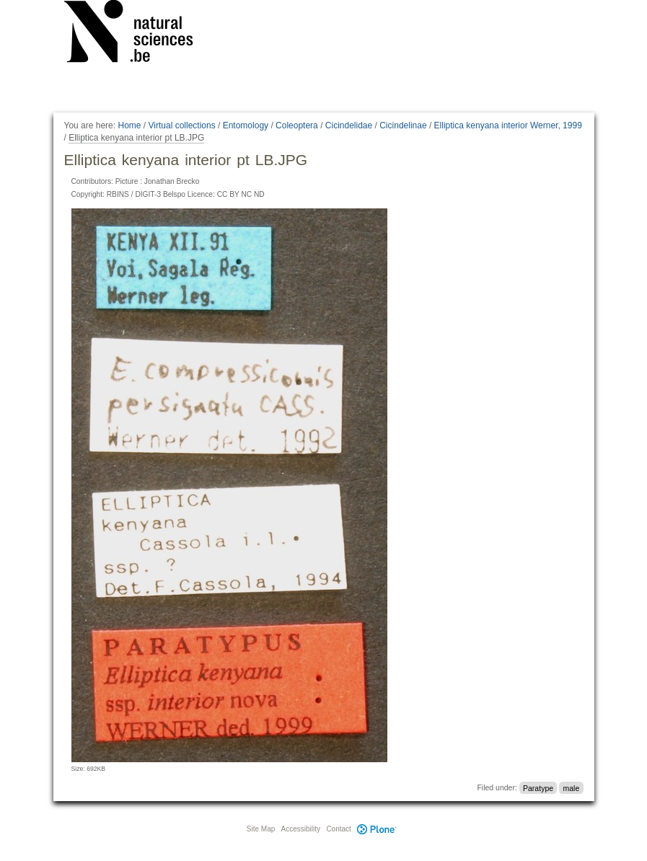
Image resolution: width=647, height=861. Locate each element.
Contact (338, 829)
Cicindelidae (348, 125)
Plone (377, 829)
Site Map (261, 829)
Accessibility (300, 829)
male (571, 787)
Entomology (245, 125)
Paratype (538, 787)
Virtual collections (182, 125)
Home (129, 125)
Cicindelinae (402, 125)
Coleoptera (297, 125)
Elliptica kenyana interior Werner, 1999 (508, 125)
